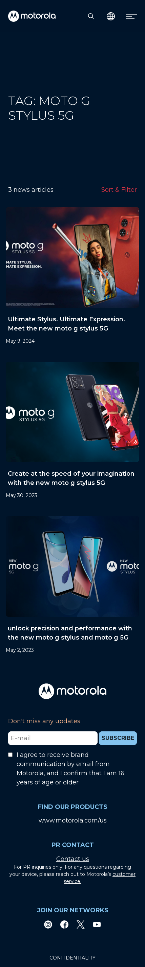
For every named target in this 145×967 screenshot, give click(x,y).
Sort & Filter (119, 189)
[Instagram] (48, 924)
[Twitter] (81, 924)
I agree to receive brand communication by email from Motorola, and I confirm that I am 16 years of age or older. (70, 768)
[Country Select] (111, 16)
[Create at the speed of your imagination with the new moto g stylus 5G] (72, 430)
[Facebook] (64, 924)
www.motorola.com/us (73, 820)
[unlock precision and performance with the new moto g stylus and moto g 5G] (72, 585)
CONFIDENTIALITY (72, 958)
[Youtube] (97, 924)
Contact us (72, 859)
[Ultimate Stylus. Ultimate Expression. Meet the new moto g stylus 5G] (72, 276)
